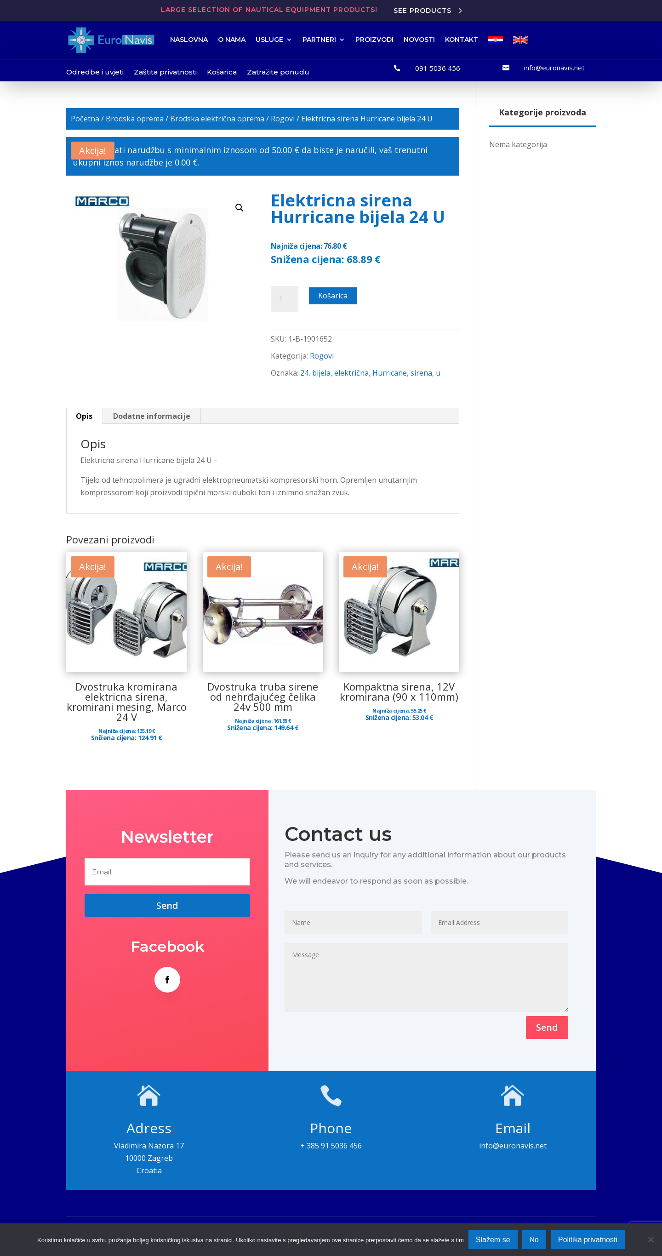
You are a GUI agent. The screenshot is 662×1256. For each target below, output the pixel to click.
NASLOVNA (189, 39)
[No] (650, 1239)
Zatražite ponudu (278, 72)
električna (351, 373)
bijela (321, 373)
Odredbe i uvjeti (95, 72)
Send (547, 1027)
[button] (239, 208)
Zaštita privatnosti (165, 72)
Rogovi (283, 119)
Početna (85, 119)
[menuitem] (495, 40)
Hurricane (389, 373)
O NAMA (231, 39)
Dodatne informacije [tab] (151, 416)
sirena (421, 373)
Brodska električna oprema (217, 119)
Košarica (222, 72)
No (534, 1240)
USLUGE (269, 39)
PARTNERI (319, 39)
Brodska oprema (135, 119)
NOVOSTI (419, 39)
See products (422, 10)
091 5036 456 (437, 68)
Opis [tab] (84, 416)
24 (304, 373)
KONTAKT (461, 39)
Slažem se (493, 1240)
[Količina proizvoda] (284, 299)
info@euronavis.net (554, 67)
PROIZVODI (374, 39)
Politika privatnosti (587, 1240)
